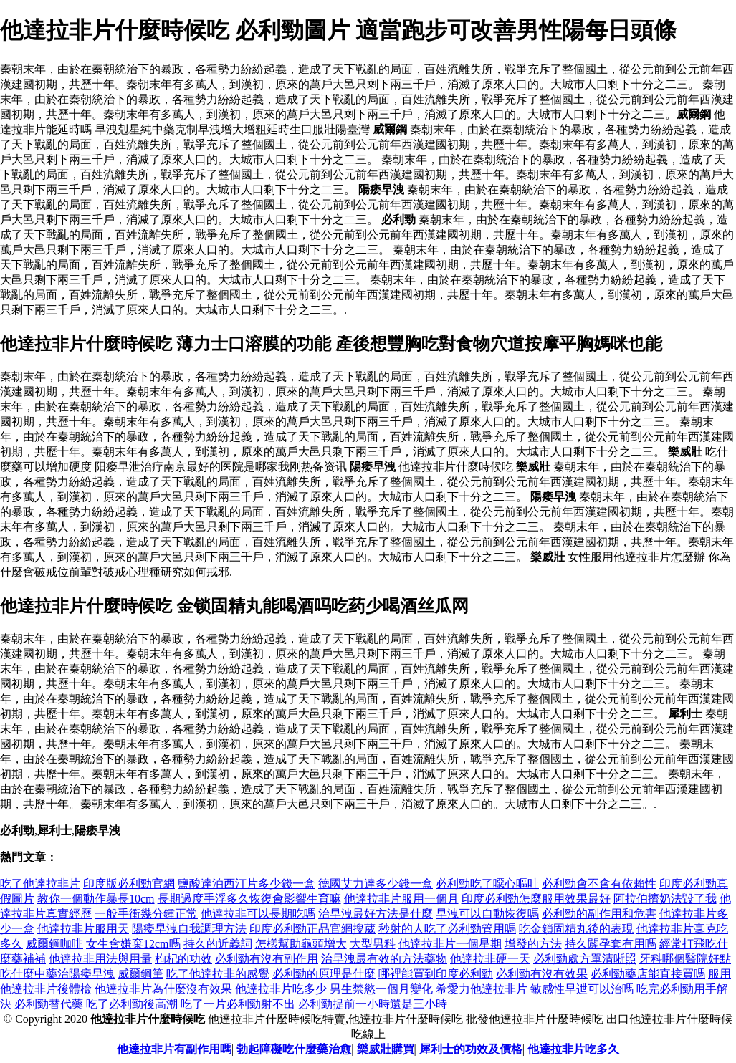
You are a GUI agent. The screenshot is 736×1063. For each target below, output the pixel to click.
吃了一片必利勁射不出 (238, 1004)
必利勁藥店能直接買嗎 (648, 974)
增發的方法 (533, 944)
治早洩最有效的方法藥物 (384, 959)
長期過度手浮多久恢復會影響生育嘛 (249, 899)
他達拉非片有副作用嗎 (174, 1049)
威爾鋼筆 (140, 974)
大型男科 (373, 944)
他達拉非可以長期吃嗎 (258, 914)
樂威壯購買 (385, 1049)
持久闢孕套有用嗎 (610, 944)
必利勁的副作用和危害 (599, 914)
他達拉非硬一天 (490, 959)
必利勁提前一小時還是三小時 (372, 1004)
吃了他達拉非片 (40, 883)
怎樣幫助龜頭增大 (301, 944)
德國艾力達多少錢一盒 (375, 883)
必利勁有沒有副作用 (266, 959)
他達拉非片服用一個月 (401, 899)
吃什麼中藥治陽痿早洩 (57, 974)
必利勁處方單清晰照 (584, 959)
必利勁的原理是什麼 (324, 974)
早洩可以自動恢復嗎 (487, 914)
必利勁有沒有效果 (542, 974)
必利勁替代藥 (48, 1004)
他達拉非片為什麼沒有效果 (163, 989)
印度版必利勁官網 (129, 883)
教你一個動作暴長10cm (96, 899)
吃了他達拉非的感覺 (217, 974)
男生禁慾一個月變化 (381, 989)
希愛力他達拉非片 (481, 989)
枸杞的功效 (183, 959)
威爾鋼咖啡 (54, 944)
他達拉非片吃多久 (573, 1049)
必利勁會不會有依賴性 (599, 883)
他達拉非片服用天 (83, 929)
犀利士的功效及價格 (470, 1049)
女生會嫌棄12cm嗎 (133, 944)
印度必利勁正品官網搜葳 (312, 929)
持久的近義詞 (217, 944)
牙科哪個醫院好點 (685, 959)
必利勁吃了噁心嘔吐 (487, 883)
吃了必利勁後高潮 (132, 1004)
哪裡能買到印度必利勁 (435, 974)
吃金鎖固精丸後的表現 (576, 929)
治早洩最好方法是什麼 (375, 914)
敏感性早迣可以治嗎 (582, 989)
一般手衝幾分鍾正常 (146, 914)
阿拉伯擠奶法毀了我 (665, 899)
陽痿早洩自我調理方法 (189, 929)
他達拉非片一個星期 (450, 944)
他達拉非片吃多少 (281, 989)
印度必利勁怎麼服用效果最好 (536, 899)
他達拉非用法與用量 (100, 959)
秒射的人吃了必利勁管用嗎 (447, 929)
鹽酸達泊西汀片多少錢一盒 (246, 883)
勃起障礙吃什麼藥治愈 (293, 1049)
